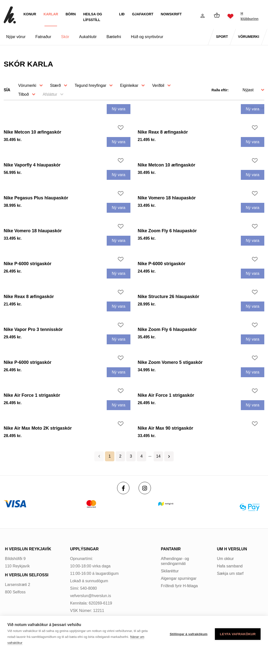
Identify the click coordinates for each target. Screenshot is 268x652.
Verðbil (158, 85)
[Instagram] (145, 488)
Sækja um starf (230, 573)
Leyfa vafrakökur (238, 634)
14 (158, 456)
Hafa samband (230, 566)
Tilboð (23, 94)
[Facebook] (123, 488)
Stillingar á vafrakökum (188, 634)
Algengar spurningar (178, 578)
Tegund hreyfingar (90, 85)
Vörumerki (27, 85)
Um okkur (225, 559)
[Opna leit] (191, 16)
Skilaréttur (170, 571)
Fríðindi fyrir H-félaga (179, 586)
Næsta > (169, 456)
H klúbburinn (249, 16)
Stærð (55, 85)
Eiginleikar (129, 85)
